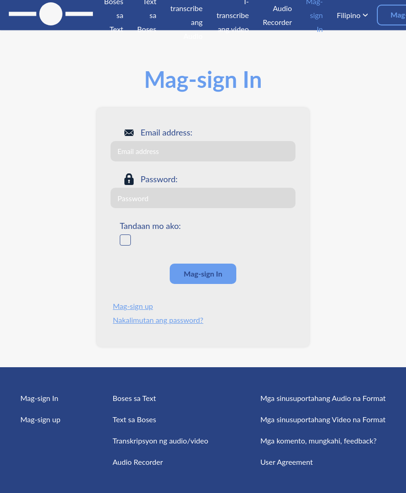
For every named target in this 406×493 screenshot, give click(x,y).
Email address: (166, 132)
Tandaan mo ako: (150, 226)
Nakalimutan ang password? (158, 319)
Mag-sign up (133, 306)
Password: (159, 179)
